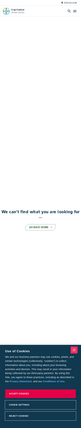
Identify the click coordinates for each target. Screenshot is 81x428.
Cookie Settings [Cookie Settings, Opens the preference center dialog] (19, 405)
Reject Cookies (18, 416)
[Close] (74, 350)
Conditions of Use (53, 381)
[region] (40, 386)
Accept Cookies (19, 394)
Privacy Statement (20, 381)
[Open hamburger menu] (74, 11)
